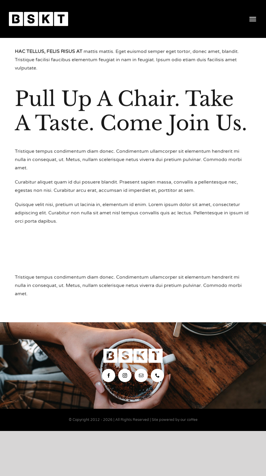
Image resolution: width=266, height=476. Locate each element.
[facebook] (108, 375)
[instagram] (125, 375)
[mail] (141, 375)
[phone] (157, 375)
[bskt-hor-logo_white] (38, 14)
